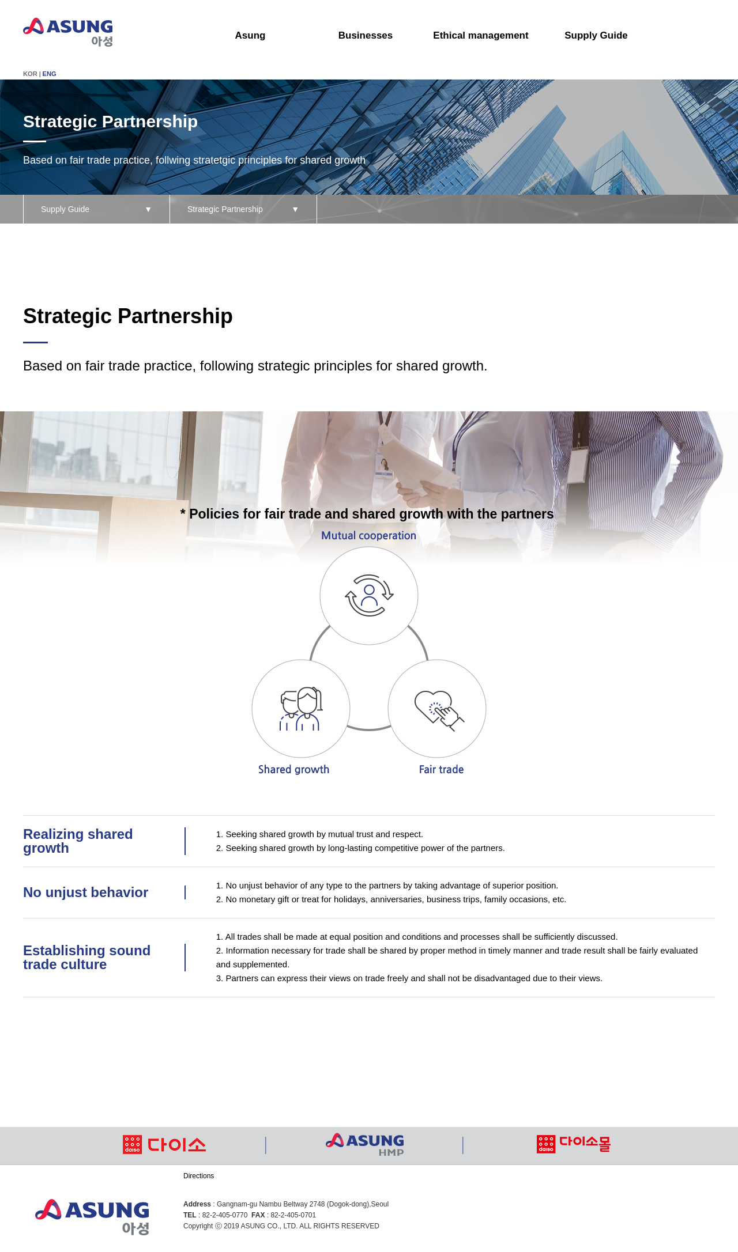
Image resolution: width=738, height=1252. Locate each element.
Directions (198, 1176)
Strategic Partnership (243, 209)
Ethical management (480, 35)
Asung (250, 35)
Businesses (365, 35)
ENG (50, 73)
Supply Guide (596, 35)
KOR (30, 73)
